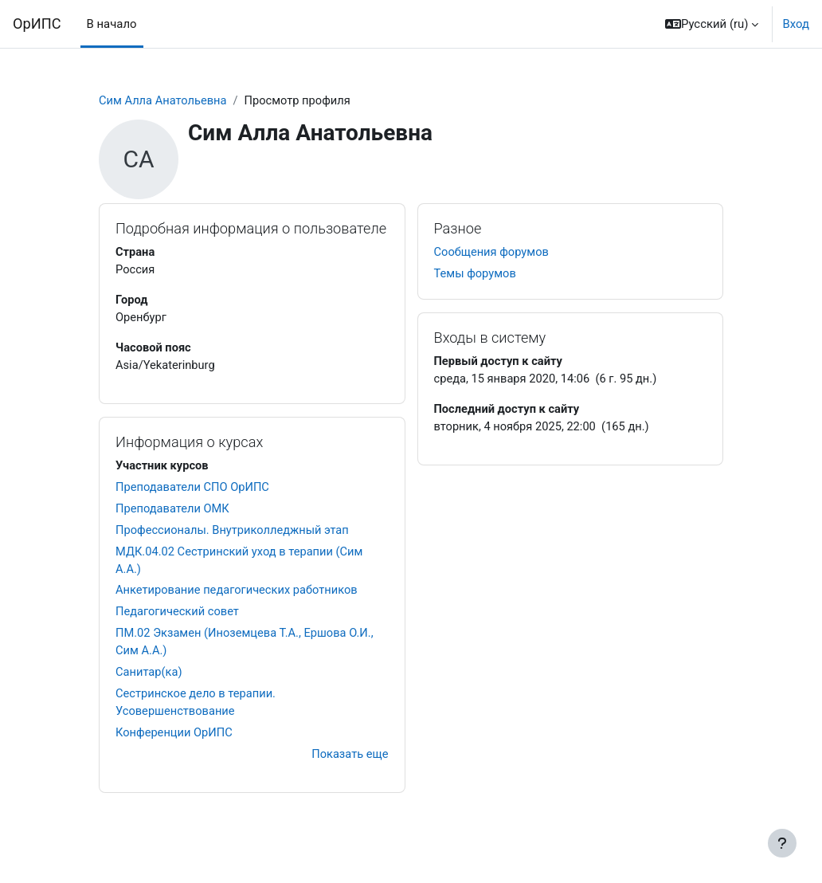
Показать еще (349, 762)
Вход (795, 24)
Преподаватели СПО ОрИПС (193, 490)
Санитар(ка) (149, 678)
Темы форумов (476, 275)
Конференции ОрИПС (174, 739)
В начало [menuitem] (112, 24)
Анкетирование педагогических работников (238, 595)
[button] (712, 24)
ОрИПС (37, 23)
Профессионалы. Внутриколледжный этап (234, 533)
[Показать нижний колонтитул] (782, 843)
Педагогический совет (178, 617)
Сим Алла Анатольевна (164, 101)
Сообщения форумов (492, 252)
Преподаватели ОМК (173, 511)
